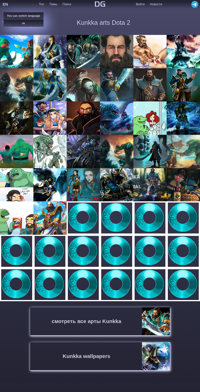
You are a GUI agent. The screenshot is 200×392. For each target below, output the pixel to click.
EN (5, 4)
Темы (53, 4)
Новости (156, 4)
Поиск (66, 4)
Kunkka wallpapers (86, 356)
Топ (41, 4)
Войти (140, 4)
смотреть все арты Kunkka (86, 321)
